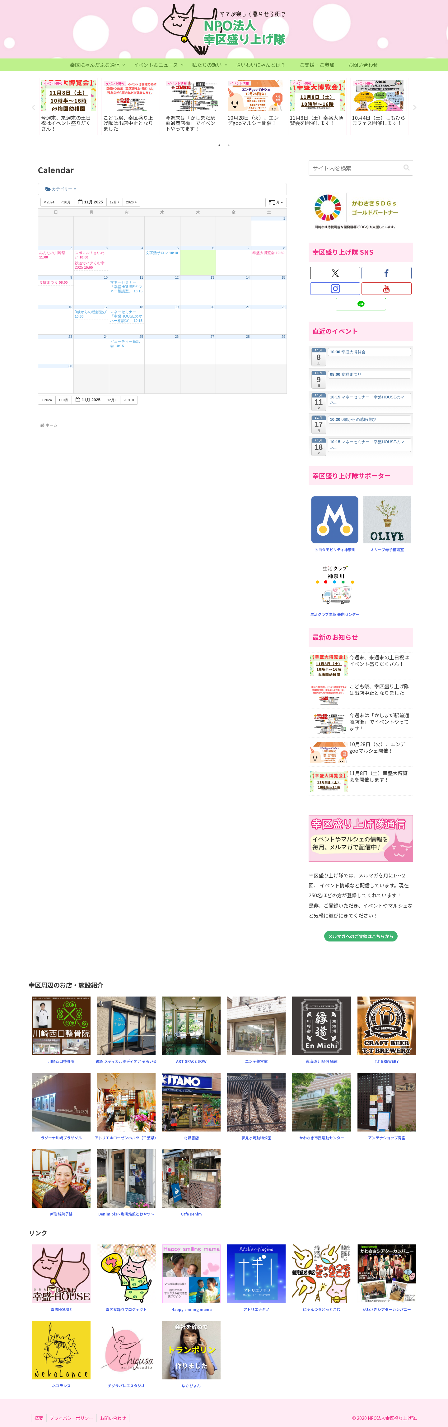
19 (177, 307)
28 (248, 337)
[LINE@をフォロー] (361, 304)
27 (212, 337)
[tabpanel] (68, 107)
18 (141, 307)
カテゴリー (60, 189)
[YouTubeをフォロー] (387, 289)
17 (106, 307)
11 (141, 278)
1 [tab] (219, 145)
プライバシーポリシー (71, 1418)
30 (70, 366)
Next (415, 108)
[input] (361, 168)
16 (70, 307)
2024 (49, 202)
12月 (115, 202)
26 (177, 337)
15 (283, 278)
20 (212, 307)
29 (283, 337)
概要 (39, 1418)
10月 (66, 202)
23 (70, 337)
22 (283, 307)
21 (248, 307)
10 (106, 278)
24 (106, 337)
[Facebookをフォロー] (387, 273)
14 (248, 278)
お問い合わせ (113, 1418)
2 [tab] (229, 145)
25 (141, 337)
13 (212, 278)
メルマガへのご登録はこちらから (361, 936)
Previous (33, 108)
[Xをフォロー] (335, 273)
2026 (132, 202)
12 (177, 278)
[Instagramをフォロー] (335, 289)
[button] (406, 168)
